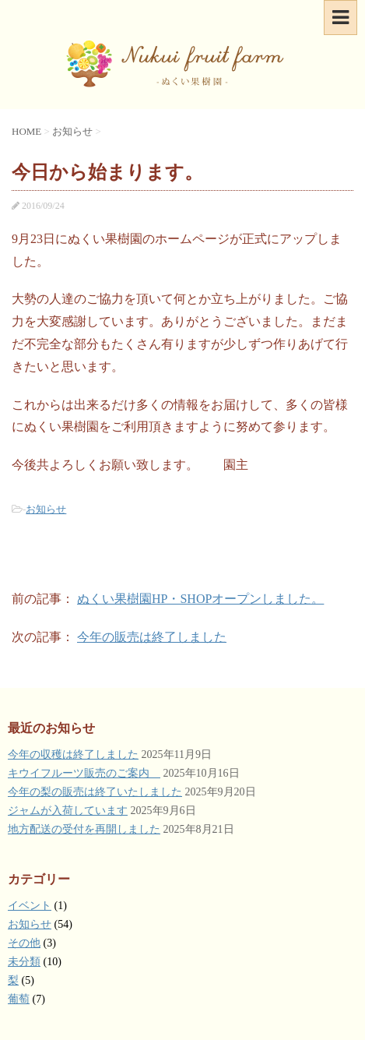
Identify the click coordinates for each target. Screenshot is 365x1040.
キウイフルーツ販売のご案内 (84, 773)
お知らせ (46, 509)
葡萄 (19, 999)
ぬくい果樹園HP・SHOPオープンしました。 (200, 598)
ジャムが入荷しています (68, 810)
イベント (29, 905)
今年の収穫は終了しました (73, 754)
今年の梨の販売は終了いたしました (95, 792)
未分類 (24, 962)
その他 (24, 943)
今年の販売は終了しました (151, 636)
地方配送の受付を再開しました (84, 829)
